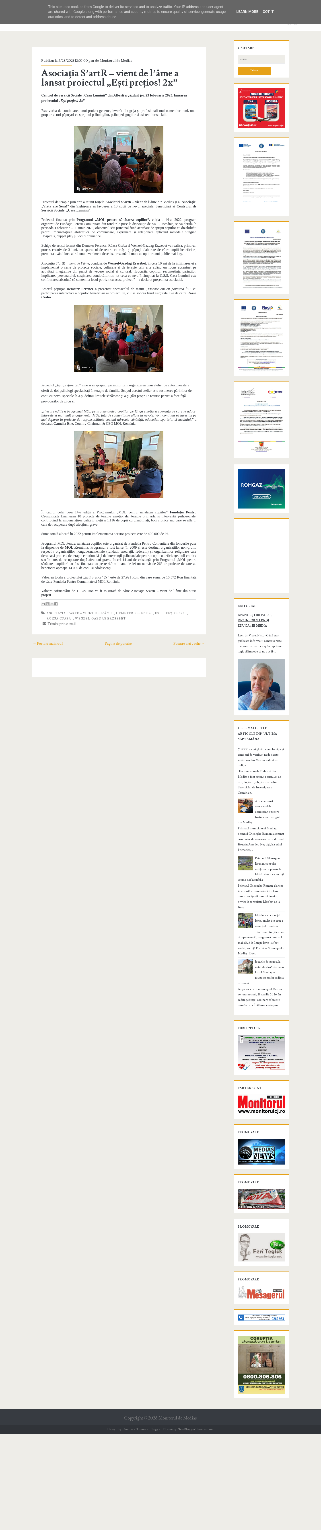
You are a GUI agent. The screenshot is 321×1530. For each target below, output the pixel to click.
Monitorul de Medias (109, 60)
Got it (268, 12)
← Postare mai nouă (40, 617)
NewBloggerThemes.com (196, 1525)
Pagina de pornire (118, 617)
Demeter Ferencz (126, 587)
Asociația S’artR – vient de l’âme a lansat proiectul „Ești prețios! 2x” (116, 78)
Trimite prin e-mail (52, 598)
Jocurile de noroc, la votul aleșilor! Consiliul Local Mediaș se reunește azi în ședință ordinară (269, 1023)
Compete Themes (135, 1525)
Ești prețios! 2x (163, 587)
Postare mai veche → (197, 617)
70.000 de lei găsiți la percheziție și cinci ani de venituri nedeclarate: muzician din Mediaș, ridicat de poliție (260, 864)
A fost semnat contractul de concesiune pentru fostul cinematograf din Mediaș (266, 900)
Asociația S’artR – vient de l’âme (72, 587)
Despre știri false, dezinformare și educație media (256, 726)
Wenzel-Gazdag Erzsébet (80, 593)
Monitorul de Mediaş (177, 1514)
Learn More (247, 12)
